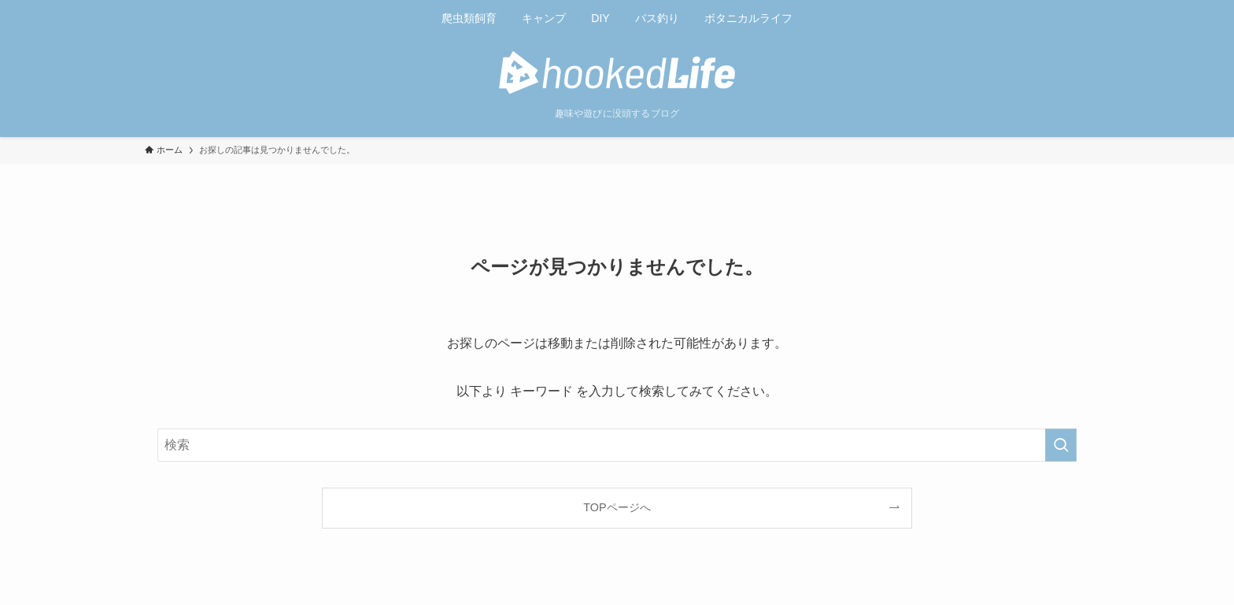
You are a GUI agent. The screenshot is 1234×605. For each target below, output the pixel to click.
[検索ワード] (617, 445)
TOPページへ (616, 507)
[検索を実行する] (1061, 445)
